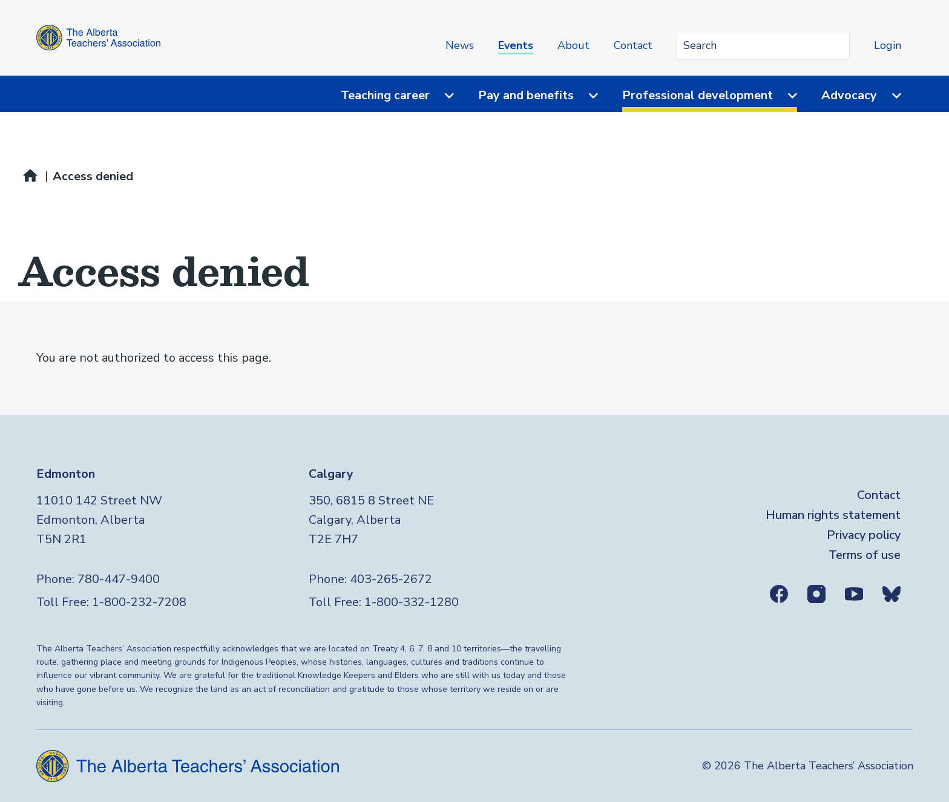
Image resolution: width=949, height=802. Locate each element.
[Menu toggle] (442, 95)
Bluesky (891, 594)
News (459, 45)
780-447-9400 (118, 579)
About (573, 45)
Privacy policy (864, 535)
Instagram (816, 594)
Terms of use (865, 555)
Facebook (779, 594)
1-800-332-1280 (411, 602)
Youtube (854, 594)
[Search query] (763, 45)
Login (887, 45)
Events (515, 45)
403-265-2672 (391, 579)
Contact (633, 45)
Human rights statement (833, 515)
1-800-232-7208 (139, 602)
